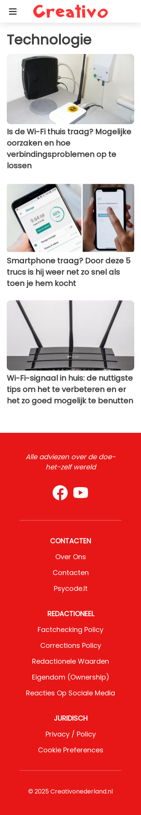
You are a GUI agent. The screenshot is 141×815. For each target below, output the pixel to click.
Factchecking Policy (70, 629)
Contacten (71, 572)
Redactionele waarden (70, 661)
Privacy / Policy (70, 734)
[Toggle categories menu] (13, 11)
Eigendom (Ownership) (70, 677)
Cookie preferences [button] (70, 750)
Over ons (70, 556)
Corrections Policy (70, 645)
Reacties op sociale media (70, 693)
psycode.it (71, 588)
